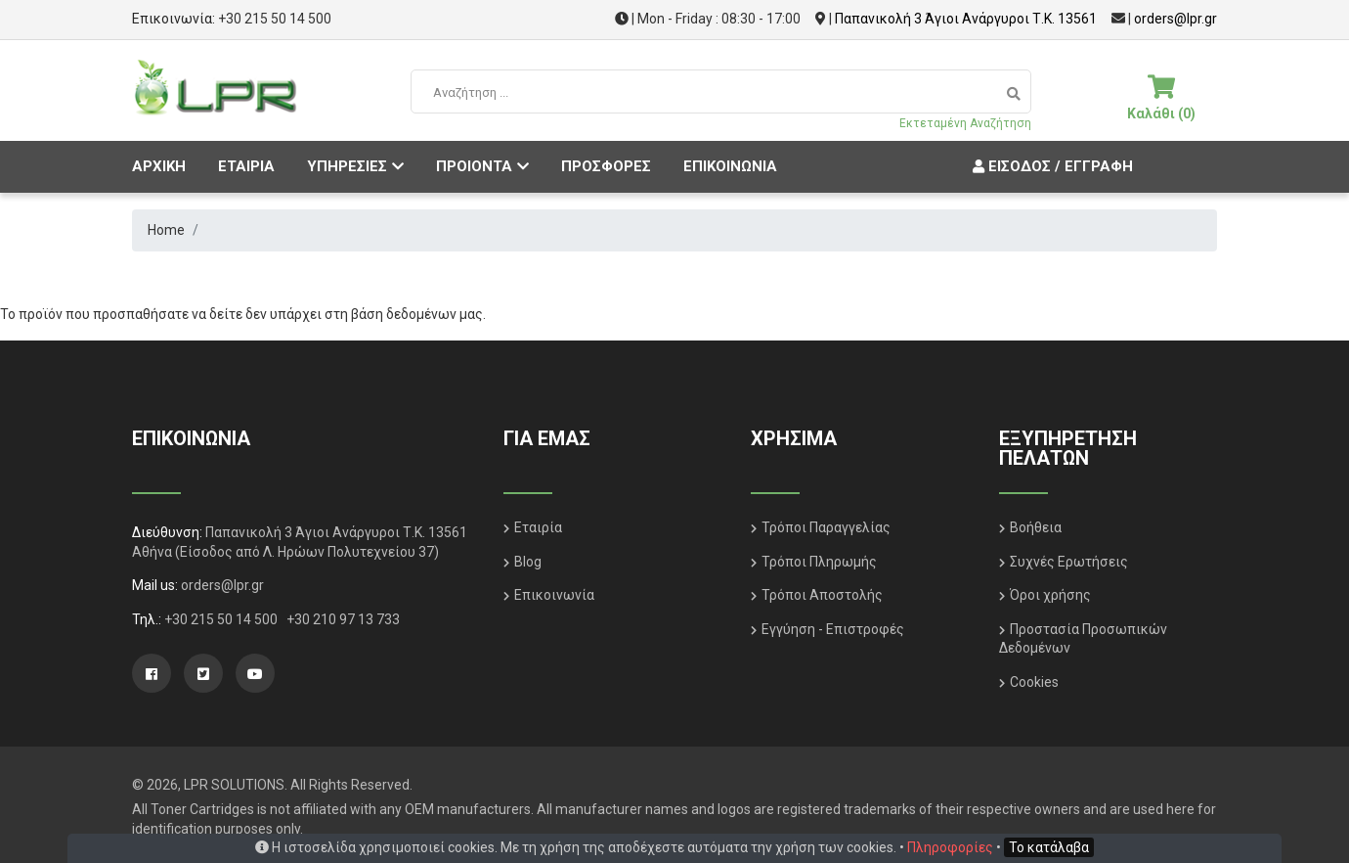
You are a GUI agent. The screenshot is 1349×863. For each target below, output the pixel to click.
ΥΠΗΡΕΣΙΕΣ (355, 166)
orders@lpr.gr (1175, 18)
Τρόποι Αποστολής (822, 595)
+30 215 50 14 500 (274, 18)
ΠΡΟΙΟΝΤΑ (482, 166)
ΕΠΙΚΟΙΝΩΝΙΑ (730, 166)
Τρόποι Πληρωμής (819, 561)
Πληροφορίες (950, 847)
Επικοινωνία (554, 595)
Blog (528, 561)
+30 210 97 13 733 (343, 619)
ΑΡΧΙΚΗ (159, 166)
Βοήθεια (1036, 527)
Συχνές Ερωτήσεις (1069, 561)
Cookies (1034, 682)
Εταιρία (538, 527)
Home (166, 230)
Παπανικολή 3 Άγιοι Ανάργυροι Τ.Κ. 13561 (966, 18)
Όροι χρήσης (1050, 595)
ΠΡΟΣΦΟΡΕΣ (606, 166)
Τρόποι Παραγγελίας (826, 527)
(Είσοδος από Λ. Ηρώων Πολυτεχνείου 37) (307, 552)
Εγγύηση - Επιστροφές (833, 629)
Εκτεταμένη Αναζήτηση (965, 123)
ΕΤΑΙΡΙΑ (246, 166)
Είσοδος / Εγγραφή (1050, 166)
